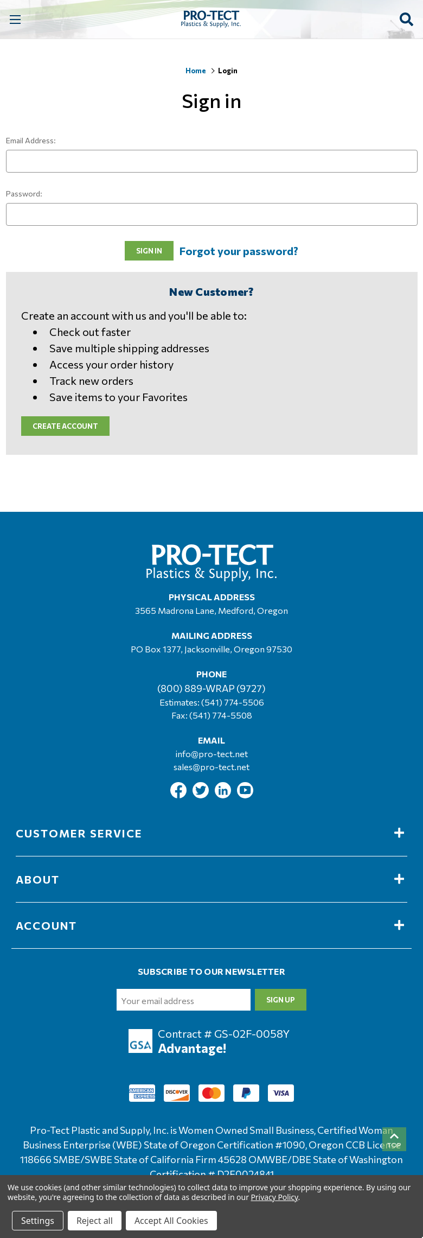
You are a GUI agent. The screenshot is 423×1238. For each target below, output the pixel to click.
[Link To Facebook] (179, 795)
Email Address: (31, 140)
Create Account (65, 426)
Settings (37, 1221)
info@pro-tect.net (212, 753)
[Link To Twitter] (201, 795)
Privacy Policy (274, 1197)
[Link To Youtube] (245, 795)
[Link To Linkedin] (224, 795)
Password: (24, 193)
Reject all (94, 1221)
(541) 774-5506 (232, 702)
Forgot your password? (239, 250)
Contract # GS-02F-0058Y (224, 1033)
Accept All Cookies (171, 1221)
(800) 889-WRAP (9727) (211, 688)
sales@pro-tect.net (211, 766)
